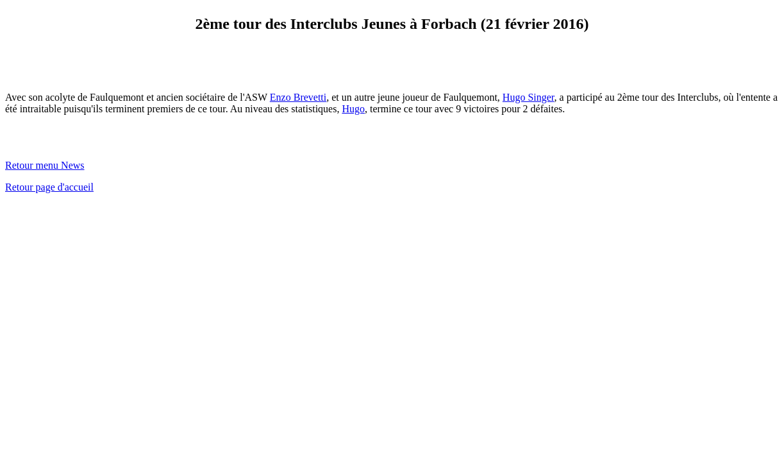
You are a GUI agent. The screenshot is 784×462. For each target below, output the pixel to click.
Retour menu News (45, 165)
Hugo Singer (529, 97)
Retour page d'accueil (49, 187)
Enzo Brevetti (298, 97)
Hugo (353, 108)
